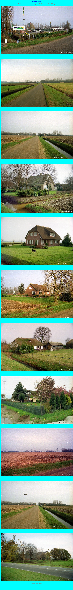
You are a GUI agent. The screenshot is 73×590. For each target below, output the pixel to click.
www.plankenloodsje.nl (36, 1)
